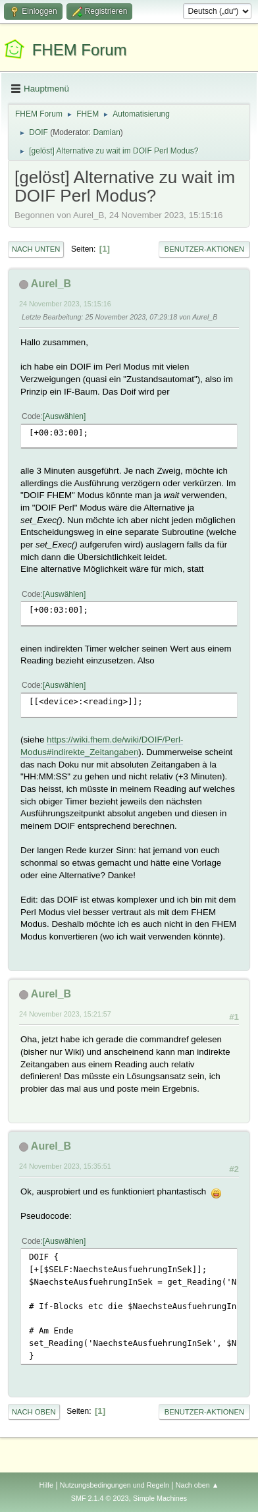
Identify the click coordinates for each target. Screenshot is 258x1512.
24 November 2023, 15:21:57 (65, 1014)
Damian (106, 132)
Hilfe (46, 1485)
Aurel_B (51, 283)
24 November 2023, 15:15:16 (65, 304)
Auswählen (64, 416)
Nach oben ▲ (197, 1485)
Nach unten (36, 249)
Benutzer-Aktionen (204, 249)
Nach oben (34, 1412)
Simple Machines (160, 1498)
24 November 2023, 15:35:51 (65, 1166)
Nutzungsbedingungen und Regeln (114, 1485)
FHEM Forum (79, 50)
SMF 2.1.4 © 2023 (100, 1498)
